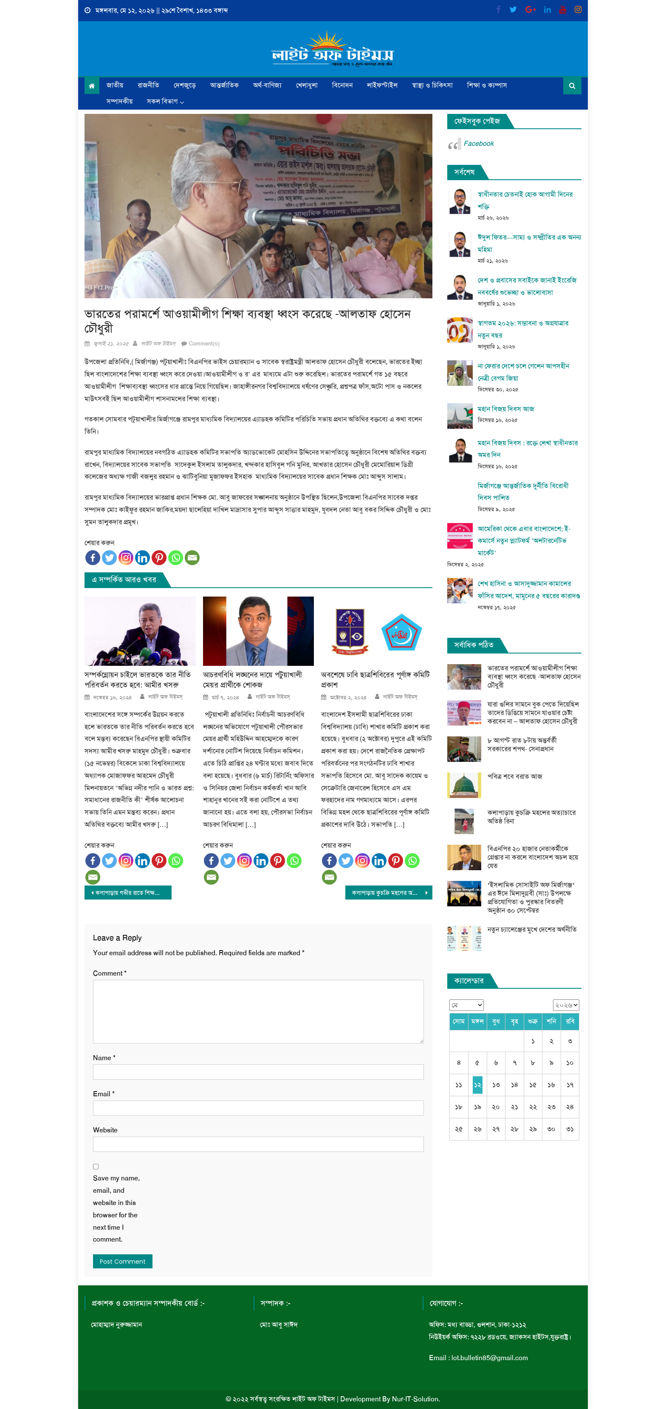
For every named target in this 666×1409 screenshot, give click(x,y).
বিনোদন (342, 85)
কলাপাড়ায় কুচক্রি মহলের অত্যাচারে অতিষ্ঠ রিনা (392, 893)
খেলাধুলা (307, 85)
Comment (110, 973)
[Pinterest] (159, 557)
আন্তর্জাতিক (224, 85)
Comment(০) (204, 343)
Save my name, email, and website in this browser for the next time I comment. (116, 1209)
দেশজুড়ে (185, 85)
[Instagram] (126, 557)
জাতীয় (115, 85)
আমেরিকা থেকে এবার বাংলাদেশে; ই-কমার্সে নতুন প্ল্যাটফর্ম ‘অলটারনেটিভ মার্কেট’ (524, 541)
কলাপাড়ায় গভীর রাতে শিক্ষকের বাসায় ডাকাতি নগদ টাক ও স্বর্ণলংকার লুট (134, 893)
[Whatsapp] (175, 557)
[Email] (192, 557)
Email (104, 1093)
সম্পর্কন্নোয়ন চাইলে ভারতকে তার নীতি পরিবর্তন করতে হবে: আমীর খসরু (138, 680)
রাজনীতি (148, 85)
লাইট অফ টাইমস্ (158, 343)
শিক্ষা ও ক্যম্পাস (487, 85)
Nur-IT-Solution (415, 1399)
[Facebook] (92, 557)
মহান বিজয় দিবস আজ (506, 409)
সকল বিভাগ (162, 101)
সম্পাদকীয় (120, 101)
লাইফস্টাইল (382, 85)
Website (105, 1130)
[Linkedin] (142, 557)
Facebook (478, 143)
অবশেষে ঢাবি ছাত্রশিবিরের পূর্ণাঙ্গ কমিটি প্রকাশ (375, 680)
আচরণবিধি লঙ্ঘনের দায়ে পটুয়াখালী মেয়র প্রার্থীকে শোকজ (252, 680)
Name (104, 1057)
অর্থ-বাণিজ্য (267, 85)
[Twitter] (109, 557)
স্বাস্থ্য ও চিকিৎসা (432, 85)
